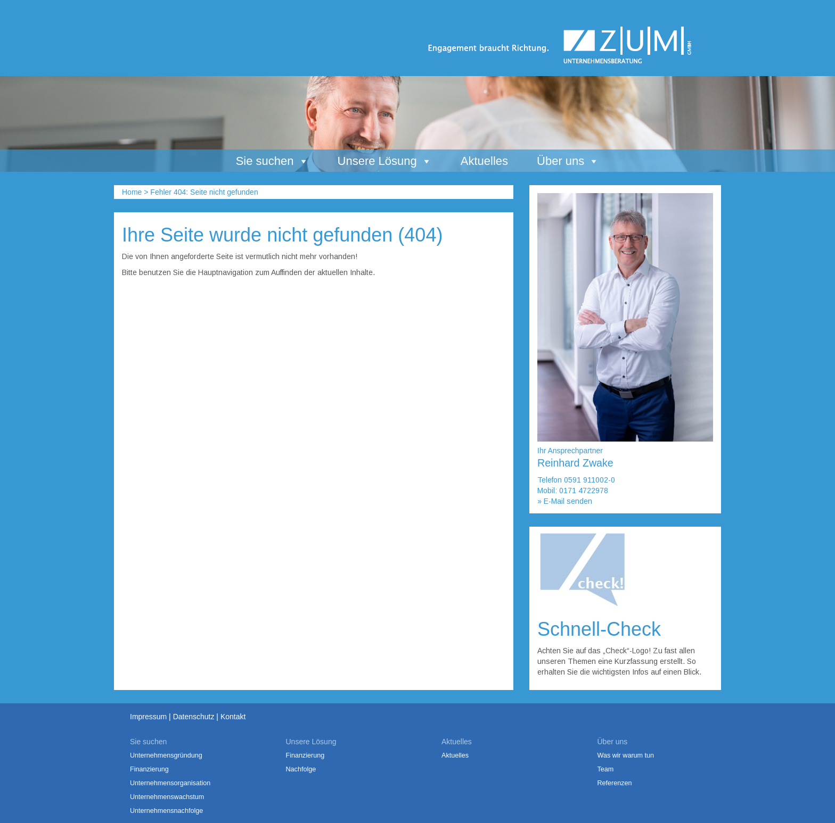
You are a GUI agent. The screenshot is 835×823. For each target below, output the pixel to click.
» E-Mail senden (564, 501)
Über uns (568, 161)
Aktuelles (484, 161)
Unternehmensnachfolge (166, 810)
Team (605, 769)
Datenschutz (194, 716)
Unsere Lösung (385, 161)
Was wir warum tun (625, 755)
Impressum (148, 716)
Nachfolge (301, 769)
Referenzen (614, 783)
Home (132, 192)
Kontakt (232, 716)
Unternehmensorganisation (170, 783)
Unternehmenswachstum (167, 797)
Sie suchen (272, 161)
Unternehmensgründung (166, 755)
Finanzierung (149, 769)
